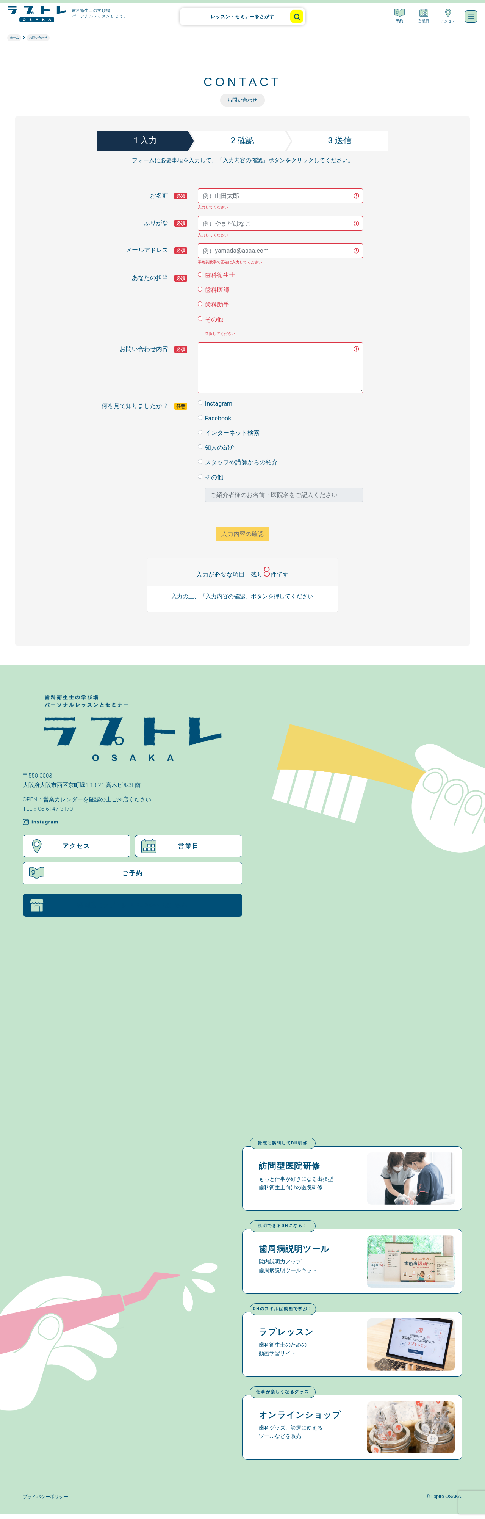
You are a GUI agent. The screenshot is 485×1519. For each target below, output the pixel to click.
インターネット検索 (232, 432)
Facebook (218, 418)
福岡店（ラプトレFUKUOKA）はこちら (108, 905)
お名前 (168, 195)
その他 (214, 319)
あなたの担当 (159, 278)
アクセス (447, 16)
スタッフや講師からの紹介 (241, 462)
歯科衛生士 (220, 275)
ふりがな (165, 223)
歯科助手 (217, 304)
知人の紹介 (220, 447)
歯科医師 (217, 289)
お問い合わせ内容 (153, 349)
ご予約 (86, 873)
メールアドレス (156, 250)
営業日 (423, 16)
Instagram (218, 403)
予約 (399, 16)
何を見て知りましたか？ (144, 406)
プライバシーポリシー (45, 1501)
